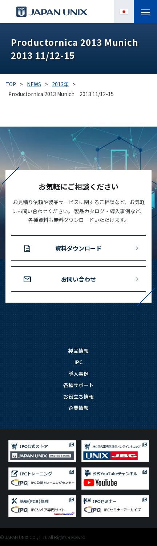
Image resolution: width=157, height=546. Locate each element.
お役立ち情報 (78, 396)
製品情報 (78, 350)
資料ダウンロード (78, 248)
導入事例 (78, 373)
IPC (78, 362)
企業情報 (78, 407)
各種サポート (78, 384)
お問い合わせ (78, 279)
